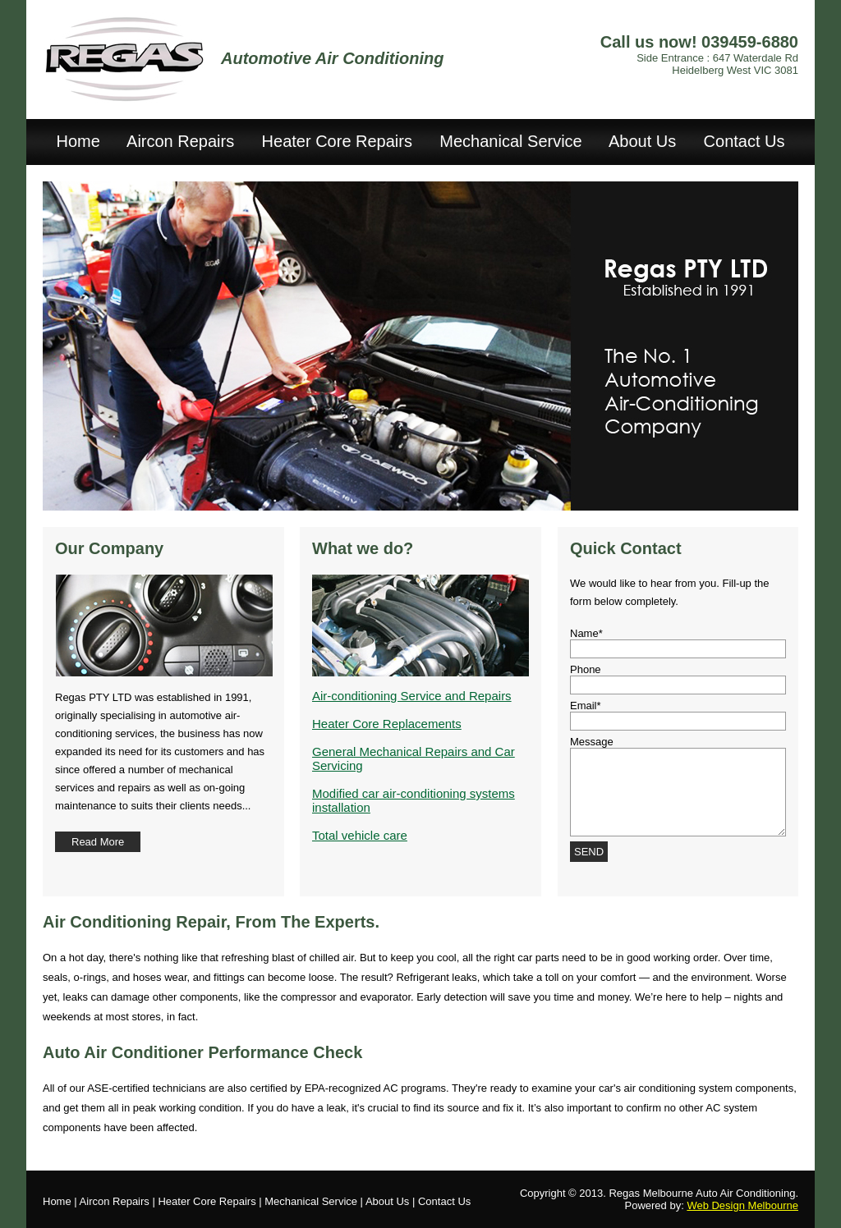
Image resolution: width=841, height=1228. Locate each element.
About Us (642, 141)
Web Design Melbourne (742, 1205)
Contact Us (744, 141)
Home (77, 141)
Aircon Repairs (180, 141)
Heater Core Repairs (337, 141)
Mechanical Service (510, 141)
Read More (97, 842)
